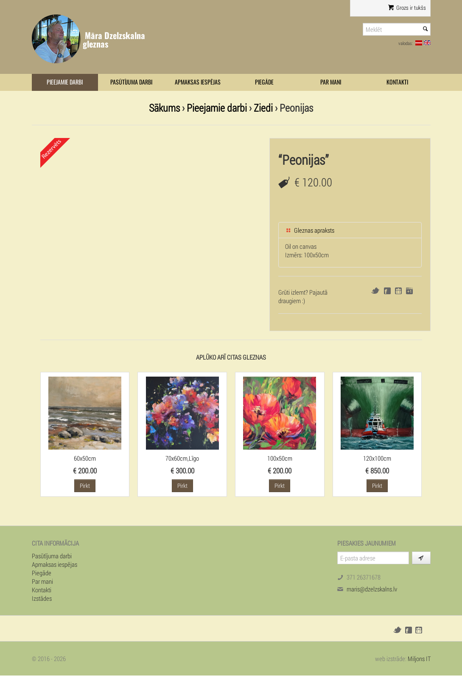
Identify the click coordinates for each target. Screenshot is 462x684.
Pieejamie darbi (65, 82)
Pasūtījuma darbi (131, 82)
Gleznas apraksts (309, 230)
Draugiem (398, 290)
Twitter (375, 290)
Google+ (409, 290)
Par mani (330, 82)
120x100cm (377, 458)
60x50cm (85, 458)
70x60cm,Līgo (182, 458)
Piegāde (264, 82)
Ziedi (263, 108)
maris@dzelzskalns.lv (372, 589)
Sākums (164, 108)
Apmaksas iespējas (198, 82)
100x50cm (279, 458)
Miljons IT (419, 658)
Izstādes (42, 598)
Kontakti (397, 82)
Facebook (387, 290)
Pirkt (85, 485)
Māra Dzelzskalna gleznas (114, 40)
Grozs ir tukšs (407, 7)
